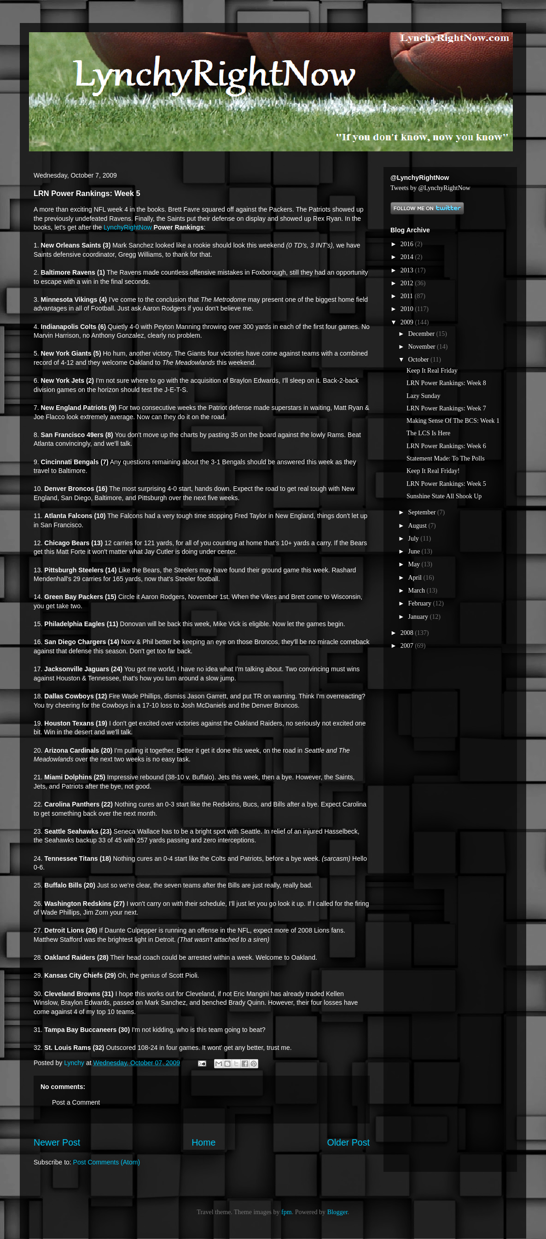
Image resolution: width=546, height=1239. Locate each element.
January (419, 616)
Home (203, 1142)
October (419, 359)
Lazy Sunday (423, 395)
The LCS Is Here (428, 433)
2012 (408, 283)
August (418, 525)
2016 (408, 244)
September (422, 512)
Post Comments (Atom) (106, 1162)
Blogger (337, 1212)
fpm (286, 1212)
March (417, 590)
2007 (408, 645)
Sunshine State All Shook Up (444, 496)
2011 (408, 296)
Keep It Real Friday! (433, 470)
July (414, 538)
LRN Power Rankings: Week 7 (446, 408)
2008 (408, 632)
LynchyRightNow (128, 227)
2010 (408, 308)
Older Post (348, 1142)
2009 (408, 322)
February (420, 603)
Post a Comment (76, 1102)
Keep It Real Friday (432, 370)
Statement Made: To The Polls (446, 458)
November (422, 346)
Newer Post (57, 1142)
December (422, 333)
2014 (408, 257)
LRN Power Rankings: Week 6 (446, 446)
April (415, 577)
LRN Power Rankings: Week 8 (446, 383)
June (414, 551)
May (414, 564)
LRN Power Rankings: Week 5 (446, 483)
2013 (408, 270)
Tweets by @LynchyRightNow (430, 187)
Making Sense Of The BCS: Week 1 (453, 420)
